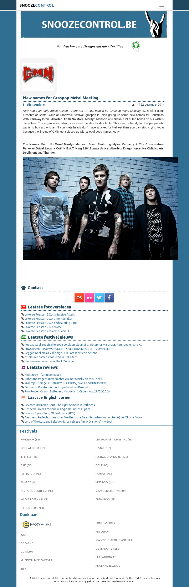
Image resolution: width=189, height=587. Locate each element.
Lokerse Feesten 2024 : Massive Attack (50, 314)
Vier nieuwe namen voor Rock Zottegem (50, 361)
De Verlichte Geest (108, 548)
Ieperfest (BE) (29, 456)
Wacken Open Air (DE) (34, 499)
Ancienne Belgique (108, 565)
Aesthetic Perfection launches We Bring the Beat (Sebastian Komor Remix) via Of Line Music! (84, 417)
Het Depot (102, 531)
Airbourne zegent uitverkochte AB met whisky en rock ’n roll (63, 379)
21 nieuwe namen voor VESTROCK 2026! (51, 357)
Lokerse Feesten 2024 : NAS (43, 327)
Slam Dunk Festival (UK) (111, 491)
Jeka (23, 534)
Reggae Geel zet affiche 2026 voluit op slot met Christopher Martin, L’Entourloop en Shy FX (83, 344)
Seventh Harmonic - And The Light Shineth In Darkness (60, 405)
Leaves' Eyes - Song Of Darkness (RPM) (50, 413)
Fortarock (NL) (31, 473)
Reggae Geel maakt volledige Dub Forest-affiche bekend (61, 353)
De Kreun (27, 551)
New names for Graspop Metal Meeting (60, 98)
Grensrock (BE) (106, 499)
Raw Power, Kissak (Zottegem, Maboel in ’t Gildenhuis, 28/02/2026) (68, 391)
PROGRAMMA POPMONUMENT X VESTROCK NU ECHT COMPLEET (68, 348)
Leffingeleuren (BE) (33, 508)
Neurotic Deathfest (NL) (37, 491)
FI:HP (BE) (26, 465)
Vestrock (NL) (105, 482)
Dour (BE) (102, 465)
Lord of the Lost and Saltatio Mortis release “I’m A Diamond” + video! (68, 421)
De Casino (27, 543)
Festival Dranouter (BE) (112, 456)
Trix (23, 568)
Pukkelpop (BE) (30, 439)
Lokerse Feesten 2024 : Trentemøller (48, 318)
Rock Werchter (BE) (34, 448)
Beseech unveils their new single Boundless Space (58, 409)
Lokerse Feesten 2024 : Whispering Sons (51, 322)
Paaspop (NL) (104, 473)
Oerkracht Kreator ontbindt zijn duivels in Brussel (56, 387)
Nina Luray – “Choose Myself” (44, 374)
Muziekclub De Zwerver (36, 560)
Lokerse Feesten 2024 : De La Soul (47, 331)
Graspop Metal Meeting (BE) (114, 439)
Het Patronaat (106, 557)
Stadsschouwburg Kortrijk (114, 540)
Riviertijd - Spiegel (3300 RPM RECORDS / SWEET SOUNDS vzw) (66, 383)
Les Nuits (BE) (104, 448)
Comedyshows (105, 523)
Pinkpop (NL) (28, 482)
